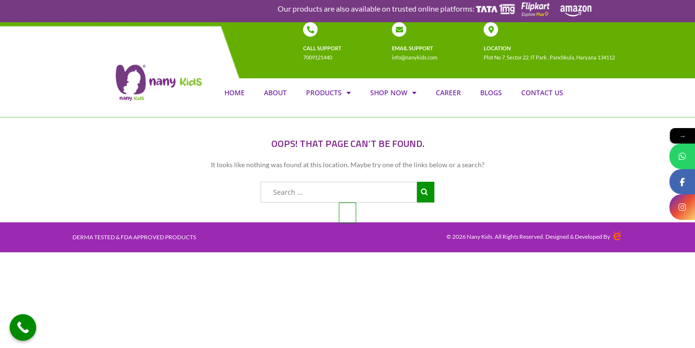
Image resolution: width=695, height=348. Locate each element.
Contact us (542, 92)
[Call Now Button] (23, 327)
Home (234, 92)
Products (328, 93)
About (275, 92)
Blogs (491, 92)
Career (448, 92)
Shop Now (393, 93)
